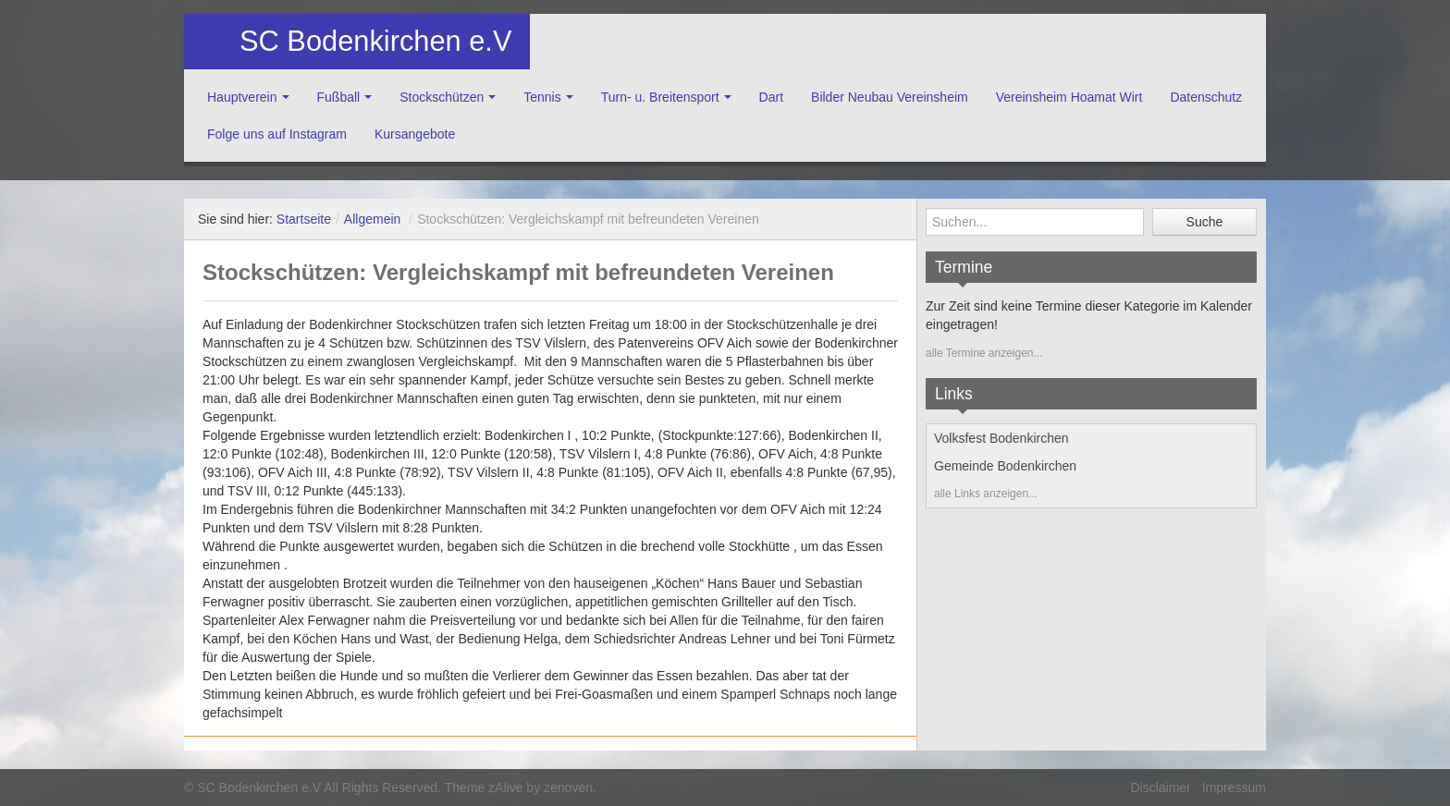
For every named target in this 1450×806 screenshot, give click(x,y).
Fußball (339, 97)
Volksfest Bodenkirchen (1001, 438)
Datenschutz (1206, 97)
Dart (771, 97)
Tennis (541, 97)
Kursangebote (415, 134)
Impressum (1234, 787)
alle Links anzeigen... (986, 493)
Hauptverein (242, 97)
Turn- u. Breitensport (660, 97)
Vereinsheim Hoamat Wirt (1069, 97)
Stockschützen (441, 97)
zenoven (568, 787)
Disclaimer (1160, 787)
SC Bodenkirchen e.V (375, 41)
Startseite (303, 219)
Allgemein (372, 219)
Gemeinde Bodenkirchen (1005, 465)
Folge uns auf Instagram (277, 134)
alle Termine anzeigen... (984, 353)
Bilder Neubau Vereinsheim (889, 97)
